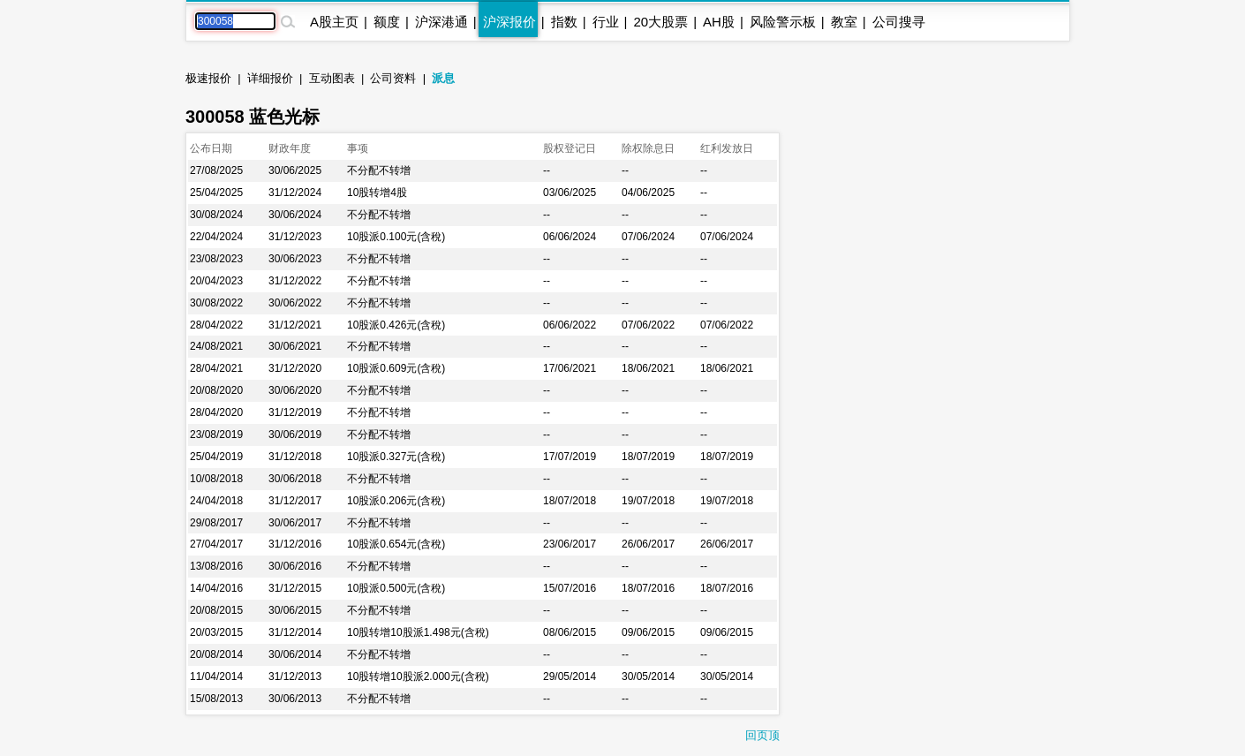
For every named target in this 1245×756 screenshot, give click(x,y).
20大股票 (660, 21)
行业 (605, 21)
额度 (387, 21)
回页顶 (762, 735)
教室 (844, 21)
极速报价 (208, 78)
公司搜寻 (898, 21)
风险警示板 (783, 21)
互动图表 (332, 78)
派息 (443, 78)
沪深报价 (509, 21)
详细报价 (270, 78)
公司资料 (393, 78)
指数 (564, 21)
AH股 (719, 21)
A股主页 (334, 21)
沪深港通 (441, 21)
